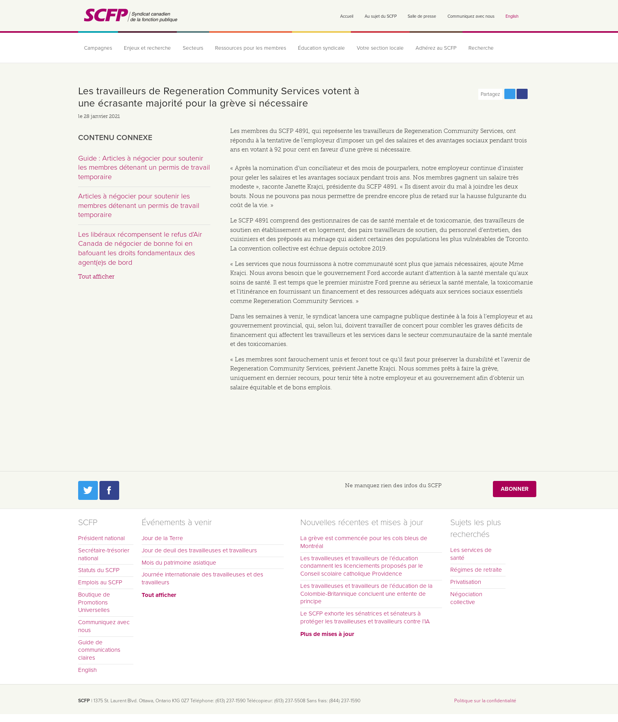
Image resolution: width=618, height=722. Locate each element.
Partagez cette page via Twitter (509, 94)
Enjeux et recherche (147, 48)
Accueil (346, 16)
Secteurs (193, 48)
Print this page (534, 94)
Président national (101, 538)
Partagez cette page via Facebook (522, 94)
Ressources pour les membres (250, 48)
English (512, 16)
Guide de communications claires (99, 650)
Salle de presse (422, 16)
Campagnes (98, 48)
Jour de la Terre (162, 538)
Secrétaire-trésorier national (103, 554)
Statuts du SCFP (99, 570)
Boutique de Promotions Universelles (94, 602)
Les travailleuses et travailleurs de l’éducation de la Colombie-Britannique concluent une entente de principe (366, 593)
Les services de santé (471, 553)
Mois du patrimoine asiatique (179, 562)
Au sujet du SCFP (381, 16)
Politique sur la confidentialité (485, 700)
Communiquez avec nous (471, 16)
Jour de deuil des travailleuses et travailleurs (199, 550)
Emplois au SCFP (100, 582)
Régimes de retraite (476, 569)
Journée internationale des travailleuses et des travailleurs (202, 578)
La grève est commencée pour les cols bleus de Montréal (363, 542)
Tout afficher (96, 276)
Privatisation (465, 581)
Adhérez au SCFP (436, 48)
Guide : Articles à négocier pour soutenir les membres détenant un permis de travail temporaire (144, 167)
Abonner (514, 489)
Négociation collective (466, 598)
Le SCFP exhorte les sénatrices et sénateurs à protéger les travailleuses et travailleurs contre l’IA (365, 617)
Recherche (481, 48)
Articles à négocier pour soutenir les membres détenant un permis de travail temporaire (138, 205)
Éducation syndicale (321, 48)
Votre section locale (380, 48)
